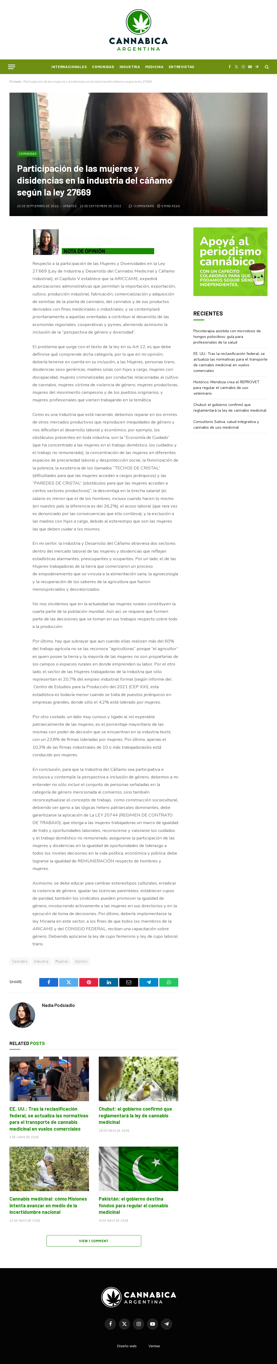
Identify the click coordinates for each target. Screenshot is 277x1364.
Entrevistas (181, 66)
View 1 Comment (93, 1241)
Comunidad (103, 66)
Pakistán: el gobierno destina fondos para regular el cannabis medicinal (133, 1205)
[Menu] (11, 67)
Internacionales (69, 66)
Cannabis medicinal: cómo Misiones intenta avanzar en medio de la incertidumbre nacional (48, 1205)
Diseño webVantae (138, 1346)
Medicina (154, 66)
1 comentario (141, 206)
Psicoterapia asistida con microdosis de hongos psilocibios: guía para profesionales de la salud (227, 336)
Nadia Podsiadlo (58, 1005)
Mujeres (61, 961)
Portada (15, 81)
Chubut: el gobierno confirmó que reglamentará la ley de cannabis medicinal (135, 1115)
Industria (130, 66)
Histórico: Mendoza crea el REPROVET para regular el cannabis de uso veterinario (226, 387)
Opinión (81, 961)
